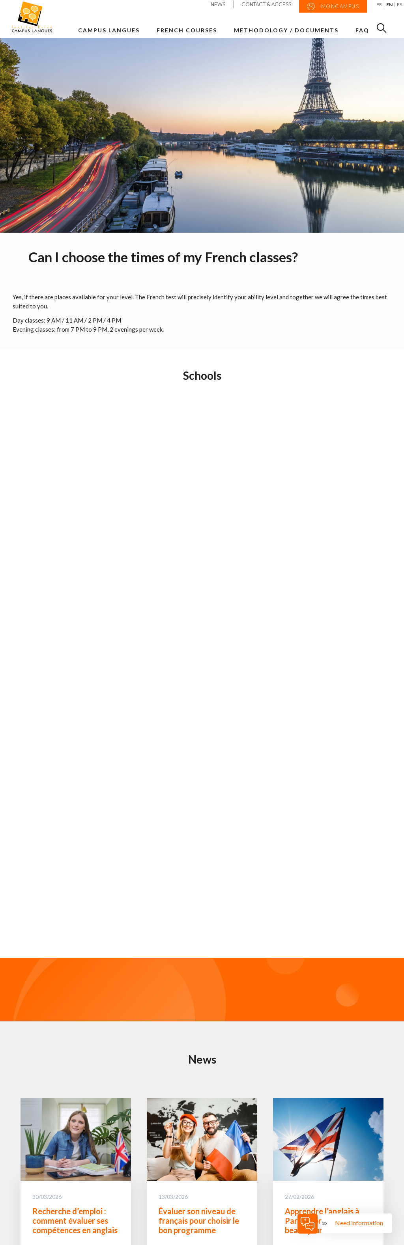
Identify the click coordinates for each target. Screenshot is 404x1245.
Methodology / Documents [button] (286, 30)
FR (379, 4)
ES (399, 4)
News (218, 4)
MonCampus (333, 6)
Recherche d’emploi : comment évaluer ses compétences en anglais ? (75, 1225)
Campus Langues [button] (109, 30)
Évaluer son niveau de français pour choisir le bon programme (199, 1220)
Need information (359, 1222)
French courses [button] (187, 30)
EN (389, 4)
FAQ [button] (362, 30)
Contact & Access (266, 4)
